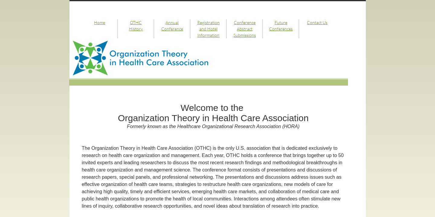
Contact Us (317, 22)
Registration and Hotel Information (208, 29)
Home (99, 22)
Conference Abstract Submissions (245, 29)
